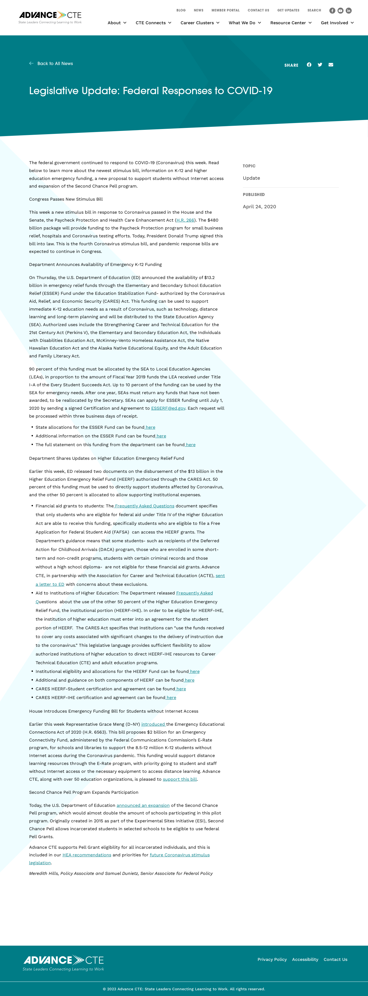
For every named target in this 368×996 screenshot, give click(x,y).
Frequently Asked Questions (144, 505)
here (149, 427)
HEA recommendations (87, 854)
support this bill (180, 779)
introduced (153, 724)
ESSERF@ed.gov (168, 408)
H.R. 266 (185, 220)
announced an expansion (143, 805)
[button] (314, 11)
